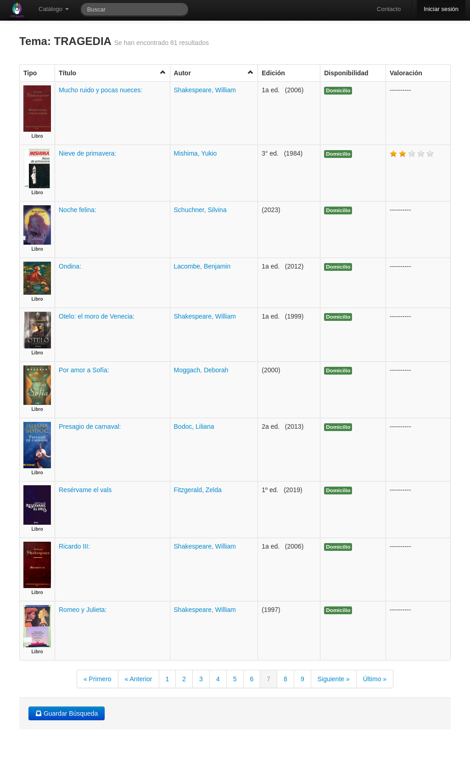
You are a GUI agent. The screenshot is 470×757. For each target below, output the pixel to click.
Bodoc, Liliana (194, 426)
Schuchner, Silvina (200, 209)
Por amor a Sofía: (84, 370)
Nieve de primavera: (87, 153)
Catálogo (54, 9)
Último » (374, 679)
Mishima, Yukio (195, 153)
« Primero (98, 679)
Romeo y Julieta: (82, 609)
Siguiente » (334, 679)
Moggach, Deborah (201, 370)
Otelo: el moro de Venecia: (96, 316)
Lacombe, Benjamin (202, 266)
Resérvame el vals (85, 489)
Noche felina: (77, 209)
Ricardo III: (74, 546)
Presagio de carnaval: (90, 426)
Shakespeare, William (205, 90)
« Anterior (138, 679)
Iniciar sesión (441, 9)
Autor (214, 73)
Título (112, 73)
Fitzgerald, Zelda (198, 489)
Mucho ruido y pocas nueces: (100, 90)
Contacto (389, 9)
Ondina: (70, 266)
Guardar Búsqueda (66, 713)
